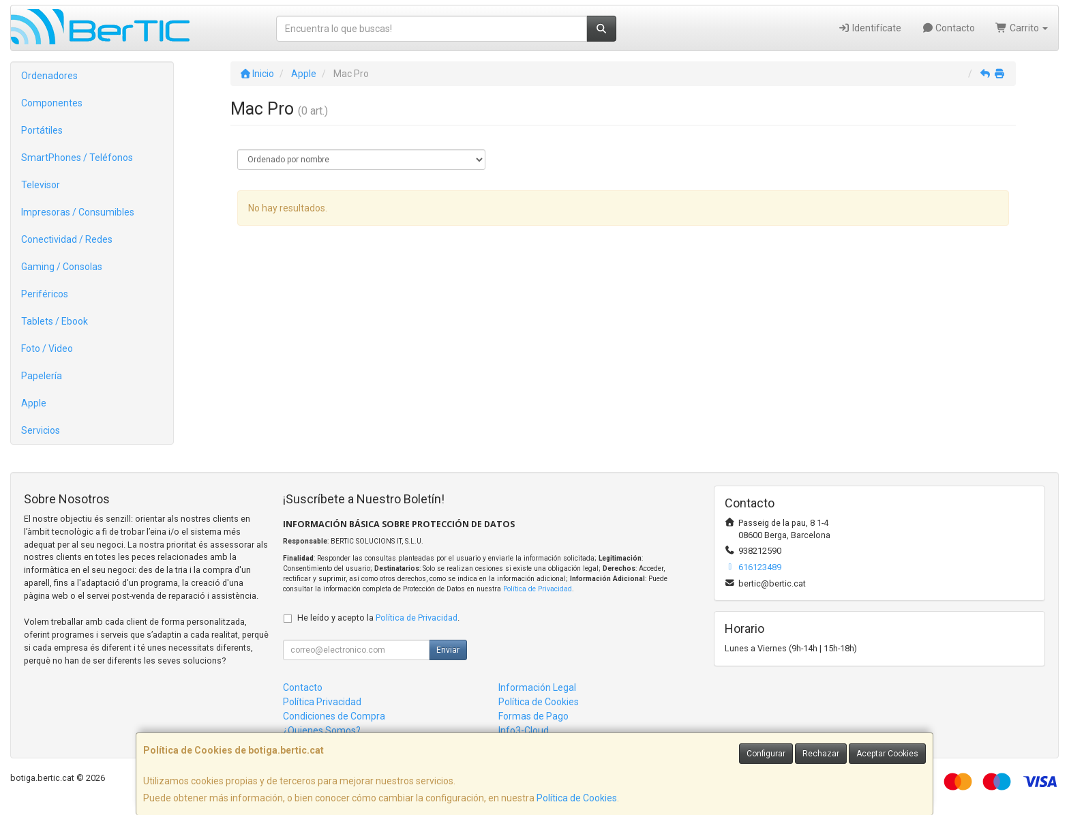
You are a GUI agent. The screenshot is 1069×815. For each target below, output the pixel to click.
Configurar (766, 753)
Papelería (41, 375)
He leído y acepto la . (378, 617)
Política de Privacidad (537, 589)
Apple (33, 403)
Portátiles (42, 130)
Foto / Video (47, 348)
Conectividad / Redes (66, 239)
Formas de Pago (533, 716)
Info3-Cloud (523, 730)
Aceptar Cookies (887, 753)
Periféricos (44, 293)
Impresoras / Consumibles (77, 212)
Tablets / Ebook (54, 321)
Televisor (40, 184)
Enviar (448, 650)
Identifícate (869, 28)
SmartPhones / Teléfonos (77, 157)
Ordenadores (49, 75)
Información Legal (537, 687)
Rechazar (820, 753)
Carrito (1021, 28)
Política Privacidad (322, 701)
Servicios (40, 430)
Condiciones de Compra (334, 716)
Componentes (51, 103)
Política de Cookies (577, 797)
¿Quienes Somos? (322, 730)
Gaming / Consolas (61, 266)
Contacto (949, 28)
